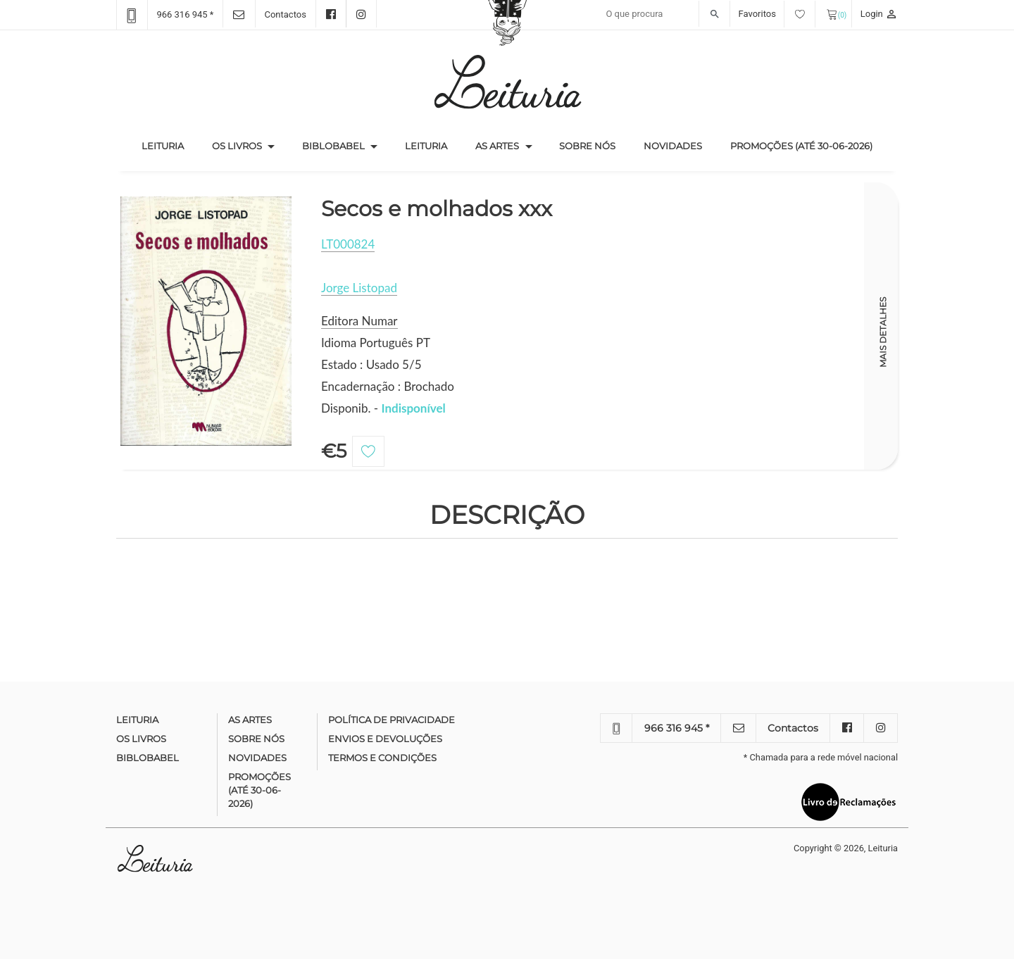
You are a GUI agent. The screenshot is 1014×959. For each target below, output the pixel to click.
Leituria (170, 145)
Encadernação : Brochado (387, 386)
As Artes (497, 145)
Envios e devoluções (385, 738)
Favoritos (777, 13)
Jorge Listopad (359, 287)
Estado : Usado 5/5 (371, 364)
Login (879, 13)
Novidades (673, 145)
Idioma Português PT (375, 342)
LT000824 (348, 244)
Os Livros (237, 145)
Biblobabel (333, 145)
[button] (271, 146)
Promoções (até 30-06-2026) (801, 145)
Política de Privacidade (391, 719)
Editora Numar (359, 320)
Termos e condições (382, 757)
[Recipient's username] (664, 14)
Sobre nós (587, 145)
